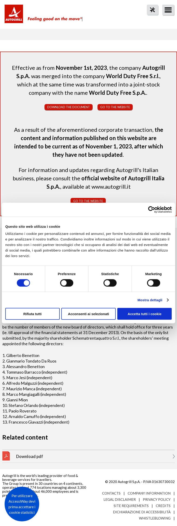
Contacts (111, 493)
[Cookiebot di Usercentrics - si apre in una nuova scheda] (151, 209)
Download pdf (29, 456)
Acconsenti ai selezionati (88, 314)
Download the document (68, 107)
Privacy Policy (157, 499)
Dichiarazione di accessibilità (142, 512)
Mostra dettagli (149, 300)
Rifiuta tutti (32, 314)
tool (150, 18)
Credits (163, 506)
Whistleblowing (155, 518)
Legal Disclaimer (119, 499)
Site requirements (131, 506)
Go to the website (115, 107)
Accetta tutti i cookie (145, 314)
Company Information (149, 493)
